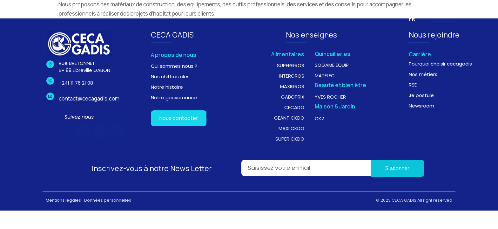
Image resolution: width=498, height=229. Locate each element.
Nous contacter (178, 118)
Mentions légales (63, 200)
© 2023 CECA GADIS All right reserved (414, 200)
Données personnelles (107, 200)
